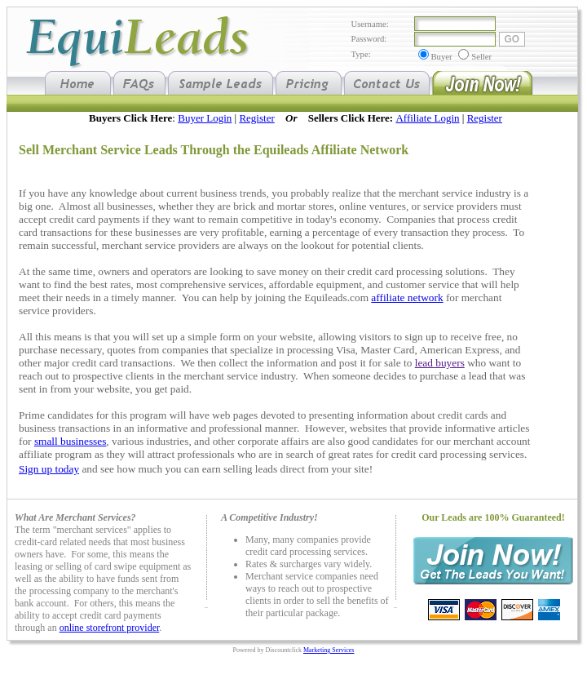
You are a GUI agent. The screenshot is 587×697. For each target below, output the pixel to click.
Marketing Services (328, 650)
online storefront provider (110, 627)
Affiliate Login (427, 118)
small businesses (70, 441)
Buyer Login (205, 118)
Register (256, 118)
